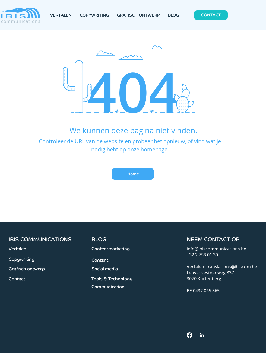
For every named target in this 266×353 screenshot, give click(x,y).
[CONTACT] (211, 15)
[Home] (133, 174)
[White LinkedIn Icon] (202, 335)
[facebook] (189, 335)
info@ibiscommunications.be (216, 249)
